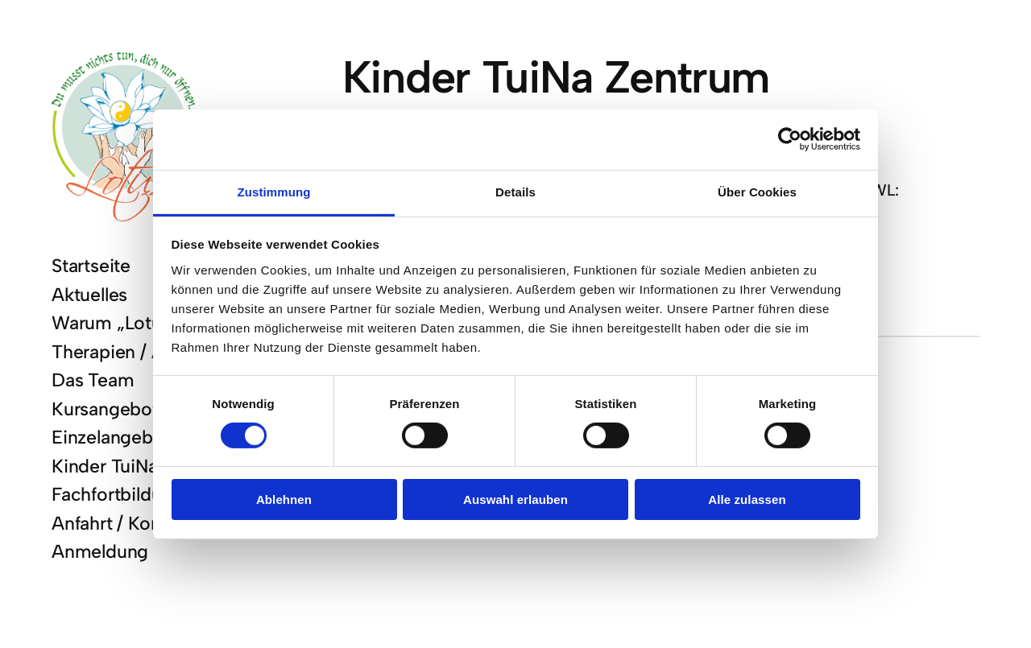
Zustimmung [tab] (274, 191)
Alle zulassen (746, 499)
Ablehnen (284, 499)
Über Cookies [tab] (757, 191)
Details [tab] (515, 191)
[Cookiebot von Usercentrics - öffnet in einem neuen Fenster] (789, 139)
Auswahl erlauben (515, 499)
